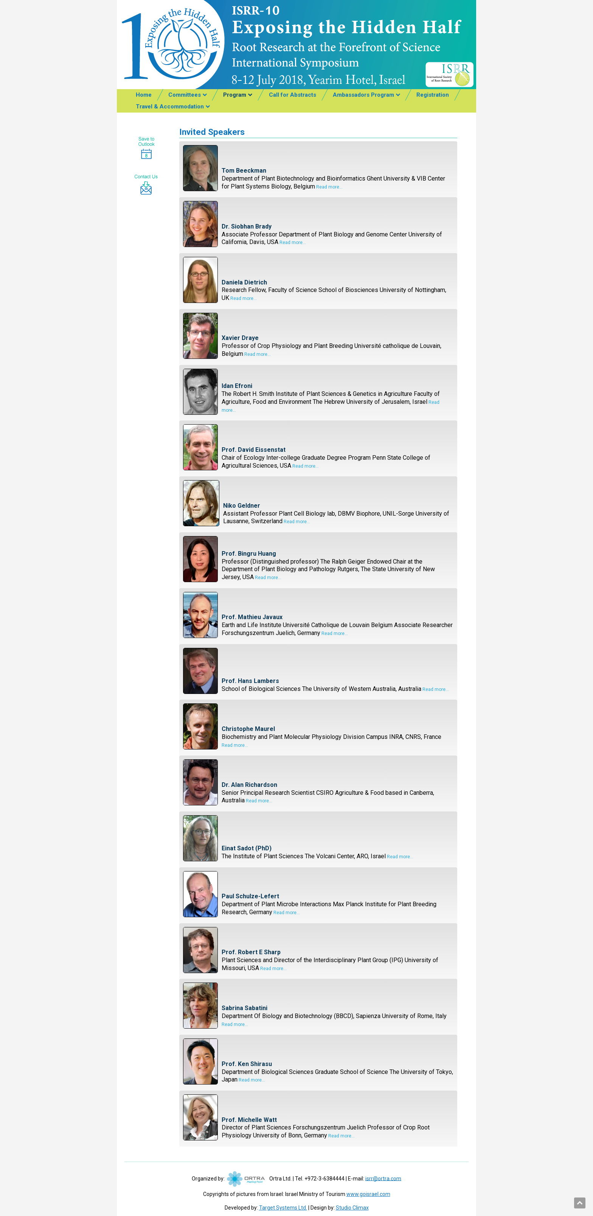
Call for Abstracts (292, 94)
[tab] (318, 169)
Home (144, 94)
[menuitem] (144, 95)
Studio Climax (352, 1208)
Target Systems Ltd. (283, 1208)
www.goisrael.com (368, 1194)
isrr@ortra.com (383, 1178)
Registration (432, 94)
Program (234, 94)
